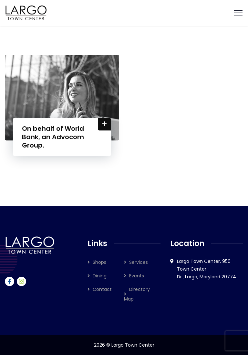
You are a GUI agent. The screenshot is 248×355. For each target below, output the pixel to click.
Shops (99, 262)
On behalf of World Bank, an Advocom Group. (54, 137)
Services (138, 262)
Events (136, 276)
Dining (100, 276)
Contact (102, 289)
